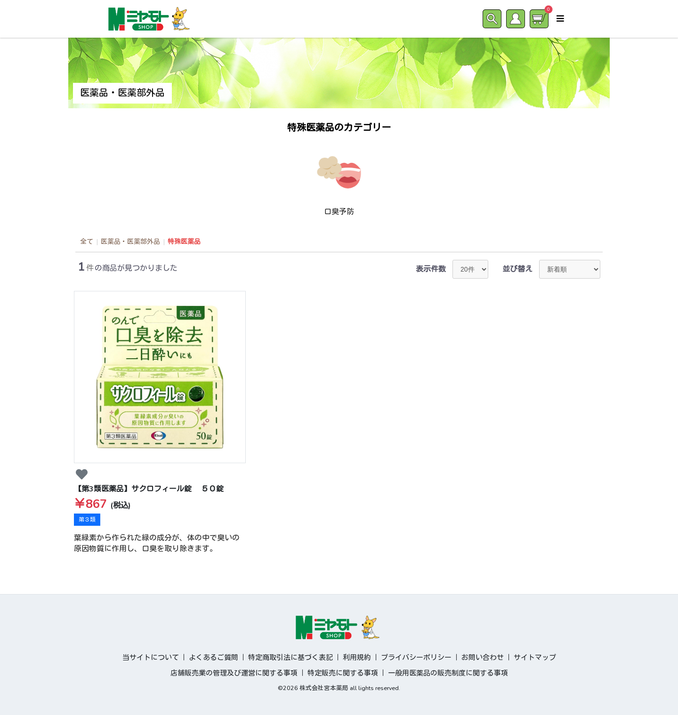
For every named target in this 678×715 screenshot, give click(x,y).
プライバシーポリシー (416, 657)
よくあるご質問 (213, 657)
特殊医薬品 (184, 241)
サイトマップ (535, 657)
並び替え (517, 269)
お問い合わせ (482, 657)
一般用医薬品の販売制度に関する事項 (448, 673)
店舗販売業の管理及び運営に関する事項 (234, 673)
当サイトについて (150, 657)
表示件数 (431, 269)
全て (86, 241)
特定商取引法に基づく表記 (290, 657)
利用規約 (357, 657)
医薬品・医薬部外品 (130, 241)
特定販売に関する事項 (342, 673)
